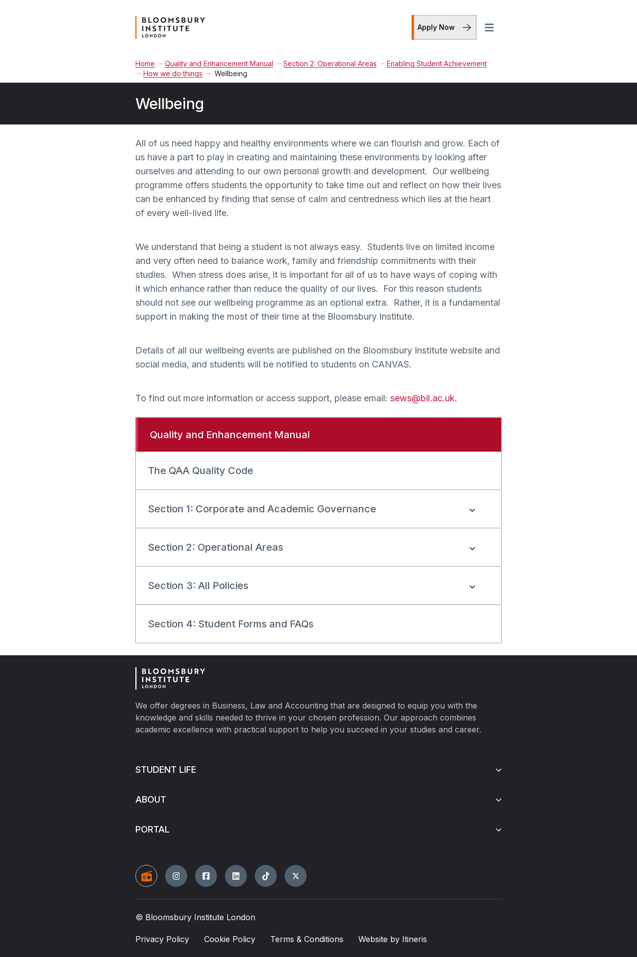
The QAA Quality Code (200, 471)
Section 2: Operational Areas (327, 63)
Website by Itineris (392, 939)
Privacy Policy (162, 939)
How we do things (170, 73)
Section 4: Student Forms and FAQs (231, 624)
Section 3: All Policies (198, 586)
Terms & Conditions (306, 939)
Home (145, 63)
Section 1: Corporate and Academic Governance (262, 509)
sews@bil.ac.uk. (423, 398)
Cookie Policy (229, 939)
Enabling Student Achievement (434, 63)
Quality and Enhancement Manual (216, 63)
